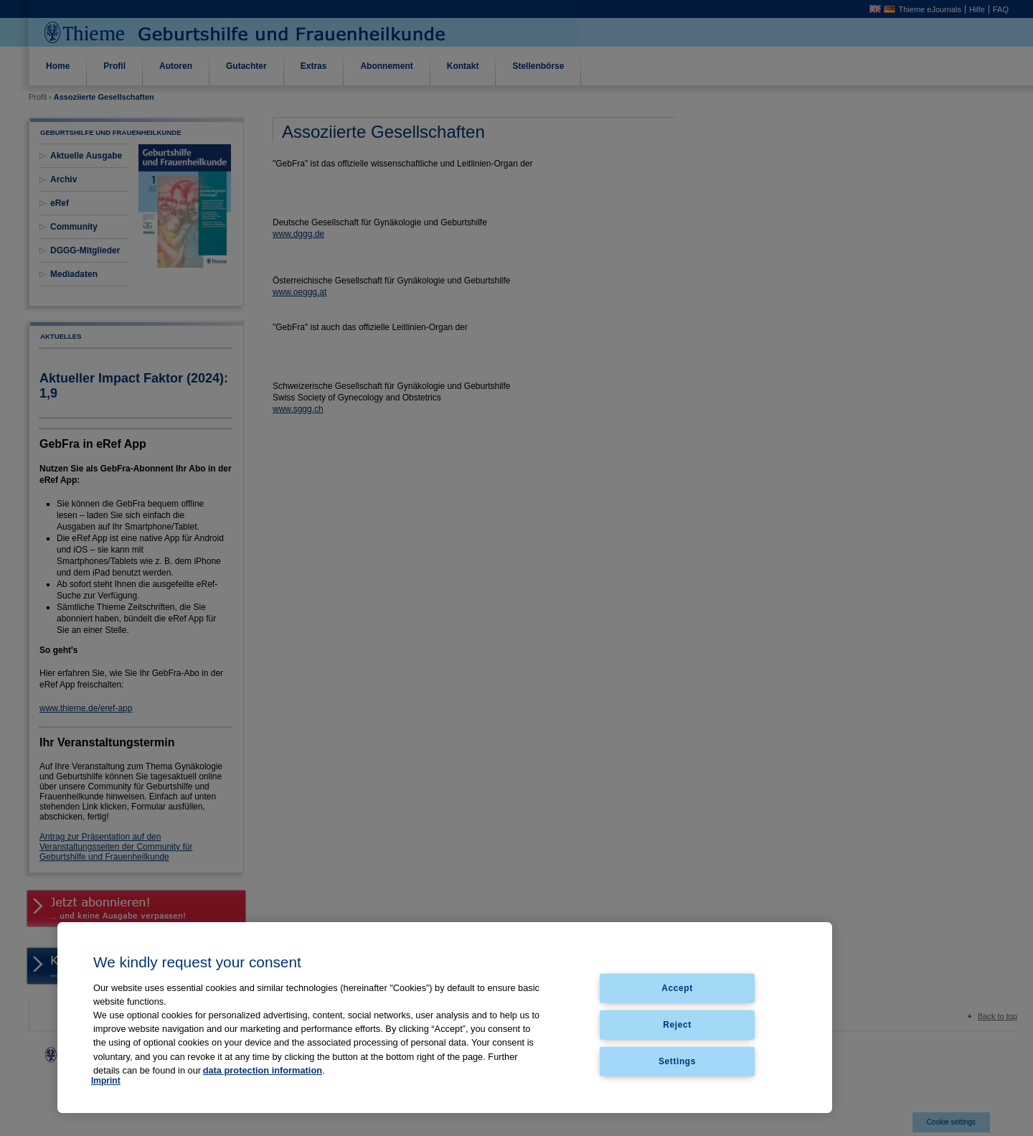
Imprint (106, 1081)
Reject (677, 1024)
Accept (677, 988)
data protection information (262, 1070)
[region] (444, 1017)
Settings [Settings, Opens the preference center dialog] (677, 1061)
